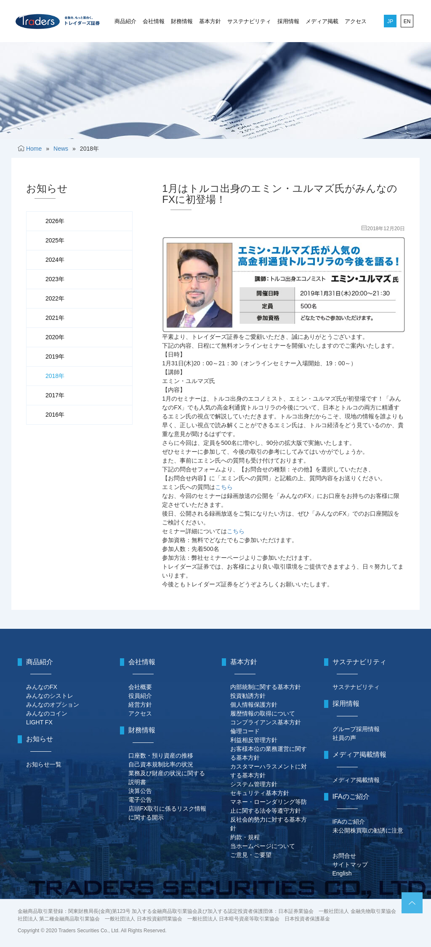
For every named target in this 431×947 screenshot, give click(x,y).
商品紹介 (125, 21)
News (60, 148)
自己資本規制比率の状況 (160, 764)
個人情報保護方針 (253, 704)
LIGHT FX (39, 722)
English (342, 873)
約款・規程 (245, 837)
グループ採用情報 (356, 729)
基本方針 (210, 21)
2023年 (54, 279)
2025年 (54, 240)
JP (390, 21)
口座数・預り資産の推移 (160, 755)
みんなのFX (41, 687)
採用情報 (288, 21)
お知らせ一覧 (43, 764)
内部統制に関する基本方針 (265, 687)
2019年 (54, 356)
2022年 (54, 298)
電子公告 (140, 799)
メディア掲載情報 (356, 780)
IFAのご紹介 (349, 821)
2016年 (54, 414)
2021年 (54, 317)
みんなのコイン (46, 713)
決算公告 (140, 790)
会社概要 (140, 687)
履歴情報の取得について (262, 713)
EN (407, 21)
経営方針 (140, 704)
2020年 (54, 337)
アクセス (356, 21)
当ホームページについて (262, 846)
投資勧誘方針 (248, 695)
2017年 (54, 395)
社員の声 (344, 737)
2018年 (54, 375)
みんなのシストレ (49, 695)
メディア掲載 (322, 21)
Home (34, 148)
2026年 (54, 221)
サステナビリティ (249, 21)
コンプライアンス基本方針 (265, 722)
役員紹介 (140, 695)
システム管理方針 (253, 784)
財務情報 (182, 21)
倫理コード (245, 731)
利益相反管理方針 (253, 740)
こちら (224, 487)
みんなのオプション (52, 704)
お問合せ (344, 855)
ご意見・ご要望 (250, 854)
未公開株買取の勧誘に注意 (368, 830)
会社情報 (154, 21)
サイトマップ (350, 864)
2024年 (54, 259)
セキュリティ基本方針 (259, 793)
